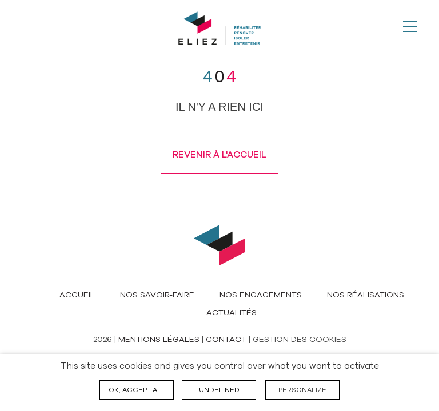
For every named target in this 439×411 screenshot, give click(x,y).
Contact (226, 339)
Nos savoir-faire (157, 294)
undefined (219, 389)
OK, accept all (137, 389)
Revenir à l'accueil (219, 154)
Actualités (231, 312)
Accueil (77, 294)
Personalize (302, 389)
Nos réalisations (365, 294)
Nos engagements (261, 294)
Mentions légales (158, 339)
